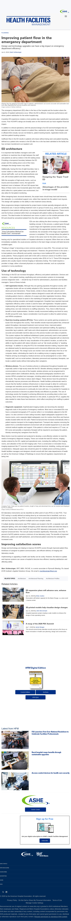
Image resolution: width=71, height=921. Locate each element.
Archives (45, 692)
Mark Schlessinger (16, 52)
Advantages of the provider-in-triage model (55, 188)
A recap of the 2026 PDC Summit (40, 624)
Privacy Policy (12, 900)
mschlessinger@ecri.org (48, 571)
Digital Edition (35, 667)
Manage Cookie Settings (34, 903)
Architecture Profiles (52, 578)
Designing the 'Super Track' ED (55, 178)
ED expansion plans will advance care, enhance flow (46, 591)
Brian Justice (40, 596)
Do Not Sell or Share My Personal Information (34, 900)
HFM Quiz (35, 697)
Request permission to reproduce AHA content (50, 917)
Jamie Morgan (40, 627)
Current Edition (25, 692)
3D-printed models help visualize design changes (47, 607)
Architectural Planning (36, 578)
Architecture (22, 578)
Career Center (35, 809)
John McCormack (41, 611)
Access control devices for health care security (51, 773)
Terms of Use (57, 900)
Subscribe (45, 840)
